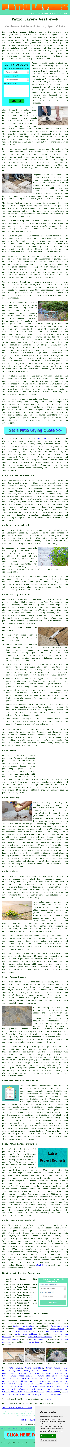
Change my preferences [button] (48, 1440)
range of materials (58, 221)
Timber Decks (56, 1395)
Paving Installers (34, 1368)
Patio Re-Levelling (12, 1384)
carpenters (34, 1342)
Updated (15, 1428)
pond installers (54, 1331)
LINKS (39, 13)
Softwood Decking (21, 1395)
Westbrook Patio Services (21, 1273)
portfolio (40, 131)
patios (35, 87)
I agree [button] (43, 1436)
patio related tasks (31, 1131)
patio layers (19, 457)
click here (41, 1265)
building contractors (23, 1326)
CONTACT (53, 13)
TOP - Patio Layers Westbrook (17, 1408)
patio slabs (8, 59)
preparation (29, 214)
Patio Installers (33, 1384)
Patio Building (27, 1376)
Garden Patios (53, 1368)
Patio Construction (42, 1371)
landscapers (40, 1339)
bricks (63, 229)
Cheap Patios (8, 1373)
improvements (50, 1323)
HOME (33, 13)
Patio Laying (24, 1373)
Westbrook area (49, 134)
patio (53, 45)
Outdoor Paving (59, 1389)
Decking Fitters (40, 1395)
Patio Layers (15, 1368)
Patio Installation (49, 1379)
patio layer (62, 79)
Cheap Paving (23, 1371)
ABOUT (46, 13)
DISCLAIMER (63, 13)
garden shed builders (26, 1334)
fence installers (59, 1326)
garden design (25, 1329)
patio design (25, 123)
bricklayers (21, 1331)
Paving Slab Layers (48, 1376)
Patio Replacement (39, 1381)
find (10, 1225)
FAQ (21, 1428)
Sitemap (3, 1428)
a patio (28, 51)
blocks (27, 232)
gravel (43, 226)
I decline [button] (51, 1436)
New (9, 1428)
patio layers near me (26, 1176)
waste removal (57, 1329)
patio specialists (41, 1086)
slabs (34, 226)
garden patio (49, 90)
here (49, 1399)
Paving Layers (59, 1381)
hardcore (17, 196)
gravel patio (14, 389)
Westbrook (42, 439)
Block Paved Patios (43, 1387)
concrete (6, 229)
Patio (5, 439)
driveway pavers (10, 1339)
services (6, 1345)
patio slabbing (38, 1128)
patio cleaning (56, 1107)
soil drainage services (40, 1337)
